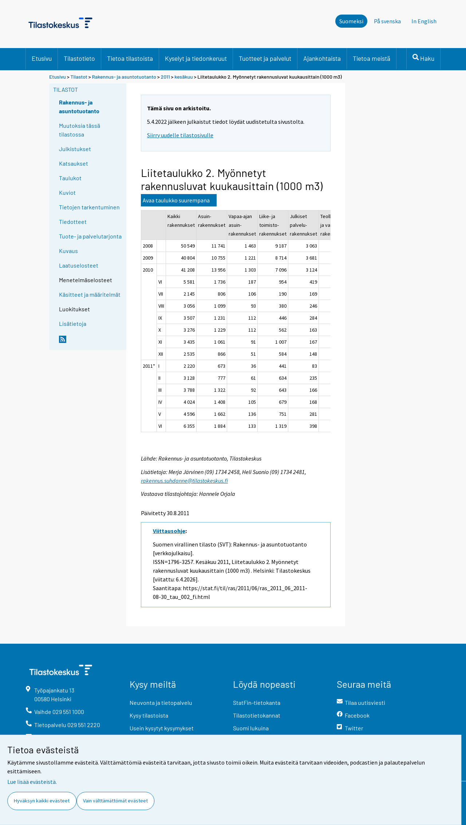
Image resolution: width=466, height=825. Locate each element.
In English (424, 21)
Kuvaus (68, 250)
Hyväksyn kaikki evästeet (42, 800)
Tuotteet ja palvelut (265, 58)
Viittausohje (169, 530)
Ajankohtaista (322, 58)
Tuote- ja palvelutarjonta (90, 236)
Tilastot (78, 77)
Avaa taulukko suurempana (176, 200)
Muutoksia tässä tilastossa (79, 130)
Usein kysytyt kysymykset (162, 728)
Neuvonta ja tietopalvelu (161, 702)
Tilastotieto (79, 58)
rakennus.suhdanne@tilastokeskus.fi (184, 480)
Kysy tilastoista (149, 715)
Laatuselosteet (78, 265)
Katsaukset (73, 163)
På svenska (387, 21)
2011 (165, 77)
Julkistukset (75, 148)
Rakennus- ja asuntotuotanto (124, 77)
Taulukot (70, 177)
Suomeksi (351, 21)
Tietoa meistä (371, 58)
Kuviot (67, 192)
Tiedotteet (73, 221)
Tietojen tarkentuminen (89, 207)
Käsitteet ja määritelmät (90, 294)
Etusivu (42, 58)
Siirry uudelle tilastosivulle (180, 135)
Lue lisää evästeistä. (32, 781)
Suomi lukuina (251, 728)
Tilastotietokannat (256, 715)
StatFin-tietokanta (256, 702)
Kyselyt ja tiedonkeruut (196, 58)
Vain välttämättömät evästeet (115, 800)
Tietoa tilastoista (130, 58)
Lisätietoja (72, 323)
